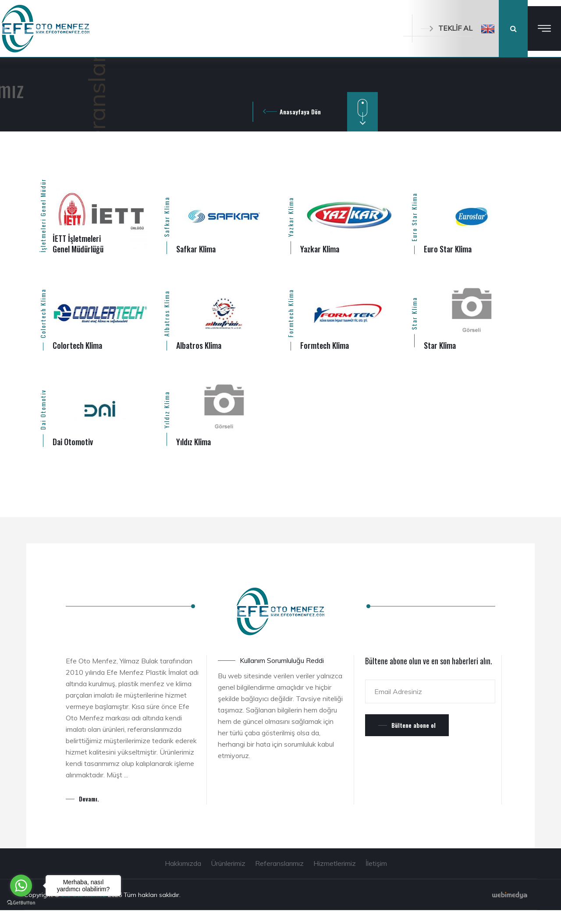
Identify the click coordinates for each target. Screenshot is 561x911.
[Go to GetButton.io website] (21, 902)
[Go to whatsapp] (21, 886)
